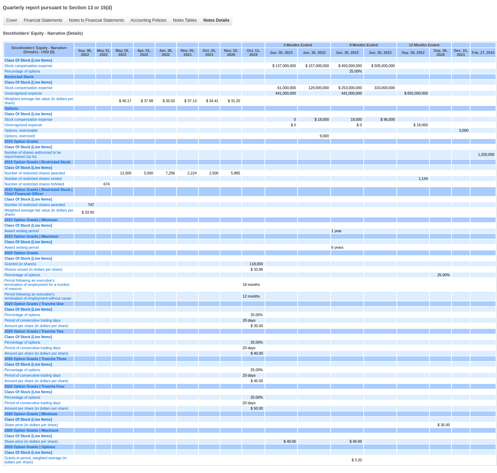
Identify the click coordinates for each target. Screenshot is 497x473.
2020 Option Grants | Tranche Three (35, 359)
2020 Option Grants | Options (29, 447)
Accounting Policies (146, 20)
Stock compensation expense (28, 66)
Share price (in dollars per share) (31, 425)
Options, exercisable (21, 130)
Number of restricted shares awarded (34, 173)
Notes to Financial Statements (94, 20)
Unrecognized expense (23, 93)
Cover (10, 20)
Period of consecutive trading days (32, 320)
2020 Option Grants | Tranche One (34, 304)
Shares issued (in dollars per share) (33, 269)
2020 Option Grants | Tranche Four (34, 386)
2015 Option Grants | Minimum (31, 220)
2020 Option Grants (21, 253)
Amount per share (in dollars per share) (36, 326)
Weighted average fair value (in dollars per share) (38, 101)
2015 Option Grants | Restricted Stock (37, 162)
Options (11, 108)
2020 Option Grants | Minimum (31, 414)
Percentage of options (22, 71)
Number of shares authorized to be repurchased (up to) (32, 154)
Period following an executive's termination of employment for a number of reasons (37, 284)
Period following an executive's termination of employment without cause (37, 296)
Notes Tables (183, 20)
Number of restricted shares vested (33, 178)
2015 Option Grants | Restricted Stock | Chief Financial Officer (38, 191)
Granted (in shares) (20, 264)
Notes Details (214, 20)
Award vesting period (21, 231)
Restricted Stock (18, 77)
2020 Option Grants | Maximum (31, 430)
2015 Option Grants (21, 141)
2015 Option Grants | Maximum (31, 236)
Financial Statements (41, 20)
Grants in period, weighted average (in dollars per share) (35, 460)
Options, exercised (19, 136)
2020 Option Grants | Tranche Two (34, 331)
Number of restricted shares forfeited (34, 184)
